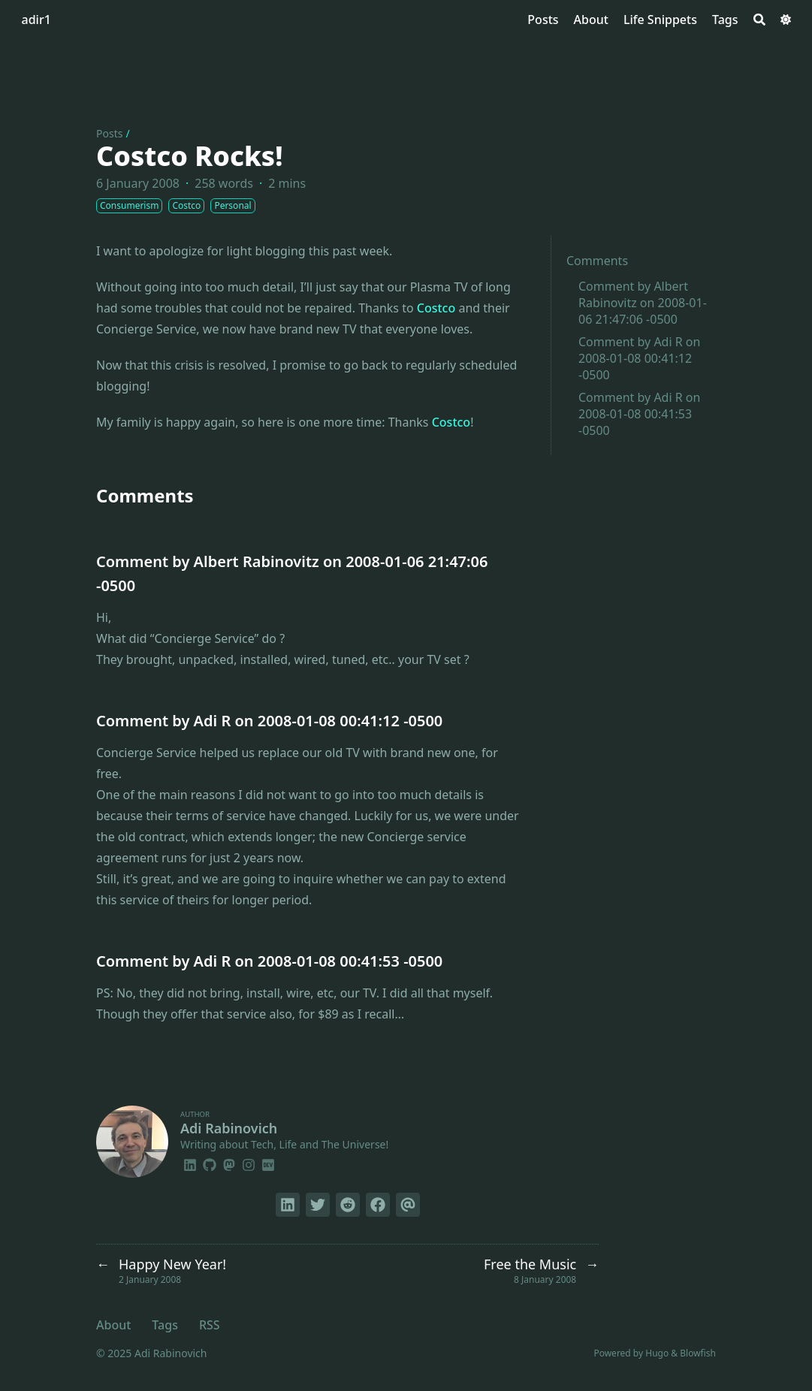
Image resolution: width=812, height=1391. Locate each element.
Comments (597, 260)
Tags (165, 1325)
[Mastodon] (229, 1162)
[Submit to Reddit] (348, 1205)
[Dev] (268, 1162)
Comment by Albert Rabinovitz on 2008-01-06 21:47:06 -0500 (642, 302)
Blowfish (698, 1353)
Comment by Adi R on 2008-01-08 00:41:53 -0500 (639, 414)
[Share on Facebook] (378, 1205)
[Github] (209, 1162)
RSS (209, 1325)
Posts (109, 133)
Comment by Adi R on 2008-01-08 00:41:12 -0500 (639, 358)
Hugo (657, 1353)
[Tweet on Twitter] (318, 1205)
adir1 (36, 19)
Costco (436, 308)
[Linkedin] (190, 1162)
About (113, 1325)
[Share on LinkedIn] (288, 1205)
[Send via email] (408, 1205)
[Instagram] (248, 1162)
